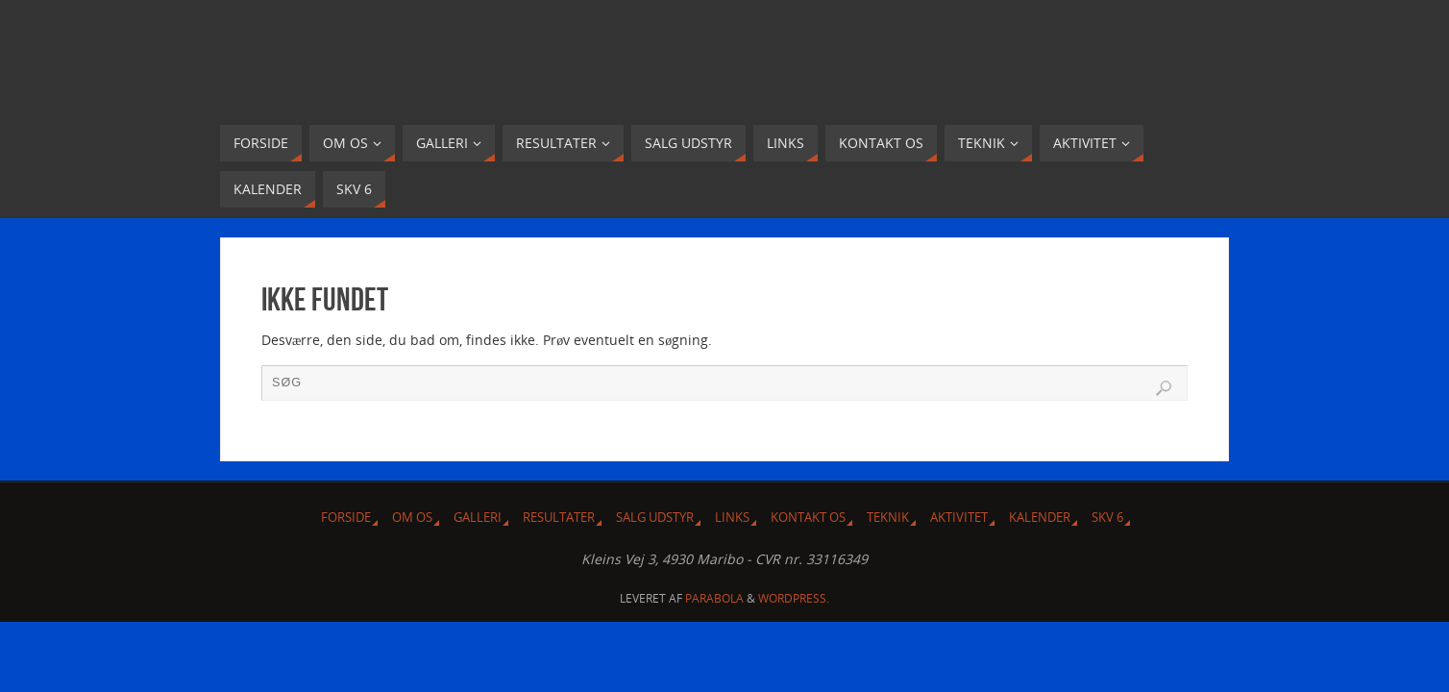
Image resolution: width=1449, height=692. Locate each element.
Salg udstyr (655, 517)
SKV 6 (1107, 517)
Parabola (714, 598)
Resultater (559, 517)
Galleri (478, 517)
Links (732, 517)
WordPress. (793, 598)
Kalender (1039, 517)
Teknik (888, 517)
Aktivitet (959, 517)
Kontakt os (808, 517)
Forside (346, 517)
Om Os (412, 517)
